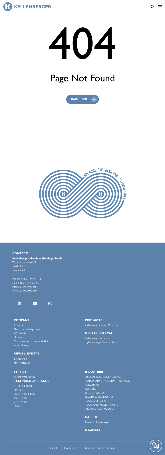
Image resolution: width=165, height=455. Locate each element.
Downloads (92, 430)
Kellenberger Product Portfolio (101, 325)
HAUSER (19, 390)
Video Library (21, 345)
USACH (18, 406)
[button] (160, 7)
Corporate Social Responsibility (31, 341)
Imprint (53, 448)
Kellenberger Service (24, 377)
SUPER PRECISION (24, 394)
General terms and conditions (100, 448)
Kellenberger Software (97, 338)
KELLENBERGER (23, 386)
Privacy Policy (71, 448)
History (18, 337)
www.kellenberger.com (24, 291)
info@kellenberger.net (24, 287)
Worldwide (20, 333)
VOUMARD (20, 402)
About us (19, 325)
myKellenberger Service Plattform (103, 342)
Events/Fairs (20, 359)
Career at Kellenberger (97, 422)
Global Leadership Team (27, 329)
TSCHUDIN (20, 398)
